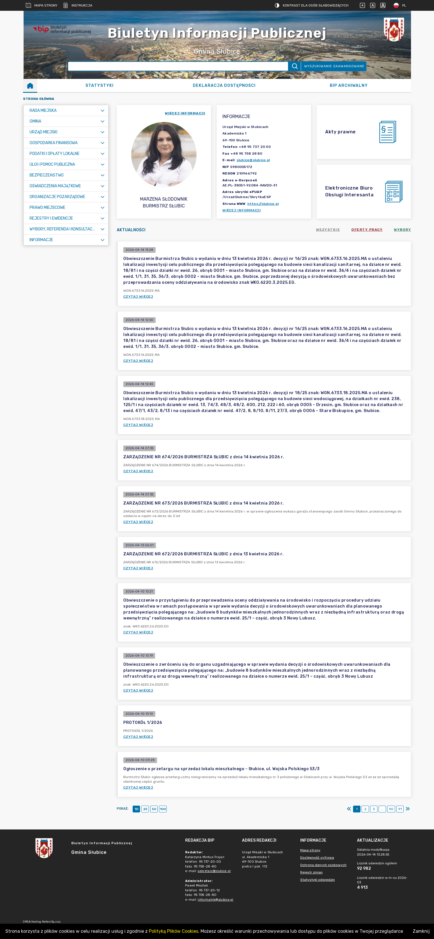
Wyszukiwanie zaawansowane (334, 66)
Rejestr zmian (311, 872)
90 (391, 809)
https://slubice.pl (263, 204)
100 (163, 809)
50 (154, 809)
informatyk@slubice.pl (215, 900)
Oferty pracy (367, 230)
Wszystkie (328, 230)
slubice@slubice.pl (253, 160)
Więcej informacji (241, 210)
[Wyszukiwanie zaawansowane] (178, 66)
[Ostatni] (407, 809)
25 (145, 809)
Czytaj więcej (138, 297)
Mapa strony (41, 5)
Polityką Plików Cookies (173, 931)
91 (400, 809)
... (382, 809)
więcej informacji (185, 113)
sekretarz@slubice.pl (214, 871)
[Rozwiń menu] (102, 110)
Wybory (402, 230)
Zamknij (421, 931)
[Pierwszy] (349, 809)
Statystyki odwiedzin (317, 880)
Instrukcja (77, 5)
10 (136, 809)
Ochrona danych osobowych (323, 865)
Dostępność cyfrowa (317, 858)
